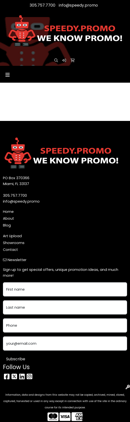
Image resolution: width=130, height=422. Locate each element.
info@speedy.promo (78, 5)
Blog (7, 225)
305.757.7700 (42, 5)
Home (8, 211)
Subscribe (15, 359)
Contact (10, 249)
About (8, 218)
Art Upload (12, 236)
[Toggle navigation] (7, 74)
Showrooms (13, 242)
